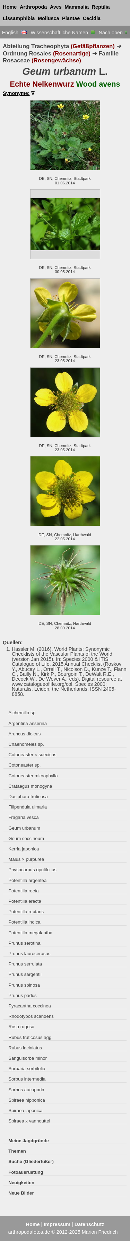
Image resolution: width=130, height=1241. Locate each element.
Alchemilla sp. (22, 712)
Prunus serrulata (25, 964)
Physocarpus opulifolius (32, 869)
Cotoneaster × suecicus (32, 754)
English (14, 32)
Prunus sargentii (24, 974)
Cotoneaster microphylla (33, 775)
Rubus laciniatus (25, 1047)
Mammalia (76, 7)
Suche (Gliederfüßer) (31, 1161)
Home (10, 7)
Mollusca (48, 18)
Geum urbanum (24, 828)
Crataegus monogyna (30, 786)
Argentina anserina (27, 723)
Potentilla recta (23, 890)
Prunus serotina (24, 943)
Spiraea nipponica (26, 1100)
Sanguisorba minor (27, 1058)
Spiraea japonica (25, 1110)
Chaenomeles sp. (26, 744)
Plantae (71, 18)
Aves (56, 7)
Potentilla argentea (27, 880)
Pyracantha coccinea (29, 1005)
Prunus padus (22, 995)
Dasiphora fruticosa (28, 796)
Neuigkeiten (21, 1182)
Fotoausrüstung (25, 1172)
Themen (17, 1151)
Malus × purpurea (26, 859)
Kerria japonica (23, 848)
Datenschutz (89, 1224)
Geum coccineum (26, 838)
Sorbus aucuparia (26, 1089)
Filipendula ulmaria (27, 807)
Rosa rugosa (21, 1026)
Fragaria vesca (23, 817)
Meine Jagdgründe (28, 1140)
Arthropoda (33, 7)
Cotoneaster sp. (24, 765)
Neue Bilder (21, 1193)
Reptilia (101, 7)
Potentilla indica (24, 922)
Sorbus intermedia (26, 1079)
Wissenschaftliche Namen (63, 32)
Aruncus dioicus (24, 733)
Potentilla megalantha (30, 932)
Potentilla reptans (26, 911)
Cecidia (92, 18)
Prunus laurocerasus (29, 953)
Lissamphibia (19, 18)
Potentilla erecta (24, 901)
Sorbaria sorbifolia (26, 1068)
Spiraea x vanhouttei (29, 1121)
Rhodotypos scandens (31, 1016)
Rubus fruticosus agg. (30, 1037)
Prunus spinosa (24, 985)
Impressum (57, 1224)
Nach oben (113, 32)
